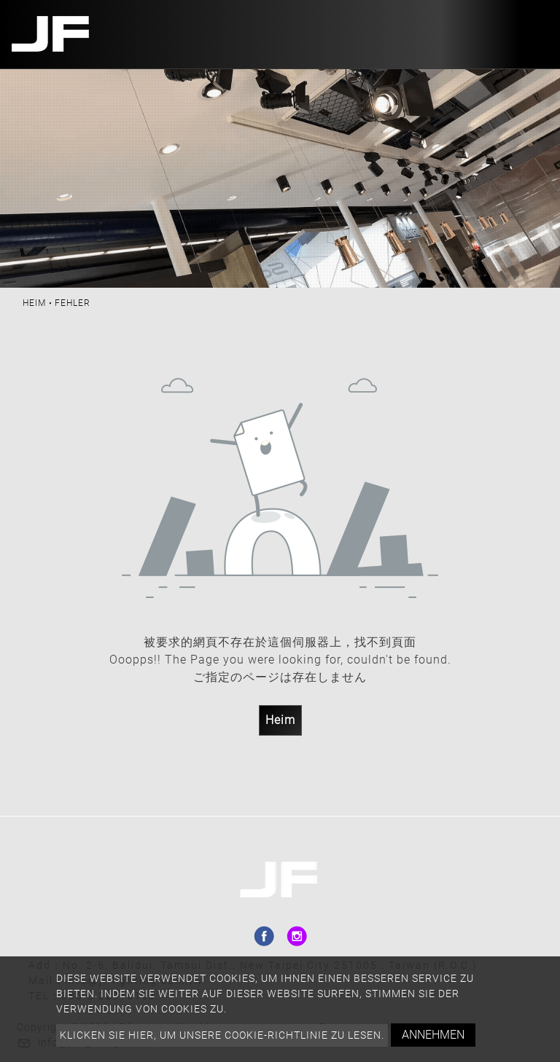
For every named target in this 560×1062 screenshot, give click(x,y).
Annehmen (433, 1035)
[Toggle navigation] (533, 34)
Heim (34, 303)
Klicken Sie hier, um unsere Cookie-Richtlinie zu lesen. (222, 1035)
